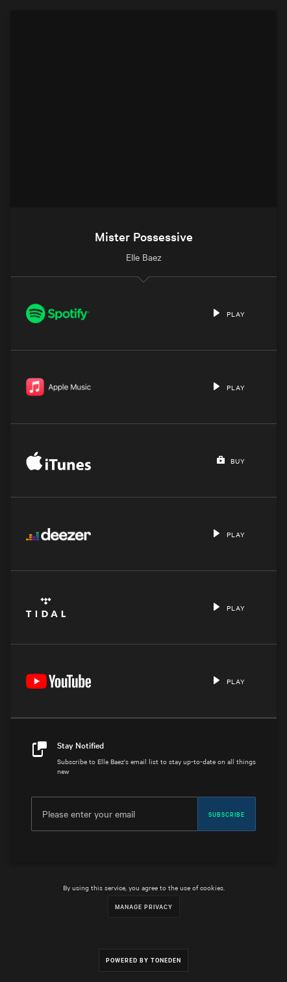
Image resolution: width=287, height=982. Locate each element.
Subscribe (226, 813)
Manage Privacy (144, 906)
